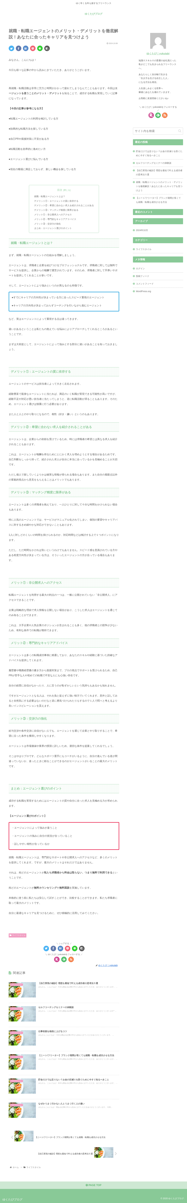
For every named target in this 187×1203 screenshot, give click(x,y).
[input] (158, 131)
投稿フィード (142, 276)
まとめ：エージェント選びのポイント (53, 228)
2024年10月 (142, 230)
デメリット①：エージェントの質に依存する (56, 201)
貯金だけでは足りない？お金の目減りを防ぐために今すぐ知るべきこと (159, 153)
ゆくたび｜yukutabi (158, 53)
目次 (59, 190)
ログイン (140, 268)
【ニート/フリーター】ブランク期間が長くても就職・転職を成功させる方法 (158, 200)
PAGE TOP (93, 1185)
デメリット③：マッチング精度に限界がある (56, 210)
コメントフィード (145, 283)
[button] (180, 131)
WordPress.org (143, 291)
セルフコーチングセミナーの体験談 (153, 163)
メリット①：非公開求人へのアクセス (53, 214)
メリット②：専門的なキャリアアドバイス (55, 219)
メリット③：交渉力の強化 (47, 223)
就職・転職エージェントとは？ (49, 196)
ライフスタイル (17, 935)
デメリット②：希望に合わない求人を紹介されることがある (64, 205)
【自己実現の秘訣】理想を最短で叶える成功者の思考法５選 (159, 172)
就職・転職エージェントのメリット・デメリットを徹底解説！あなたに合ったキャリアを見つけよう (159, 186)
